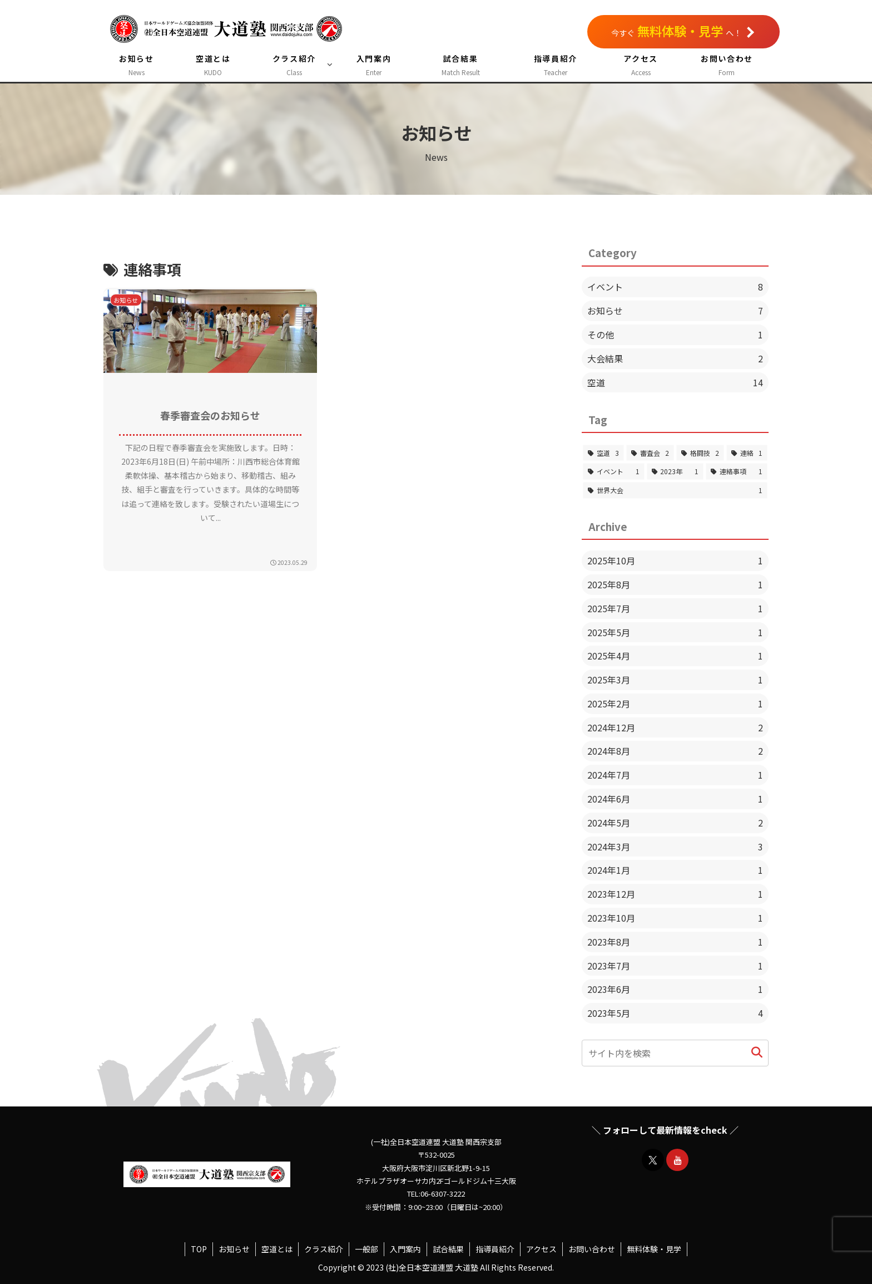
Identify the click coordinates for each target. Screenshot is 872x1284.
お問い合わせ (591, 1249)
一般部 (366, 1249)
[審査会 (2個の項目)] (650, 453)
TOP (199, 1249)
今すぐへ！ (682, 31)
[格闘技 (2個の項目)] (700, 453)
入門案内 (405, 1249)
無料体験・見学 (654, 1249)
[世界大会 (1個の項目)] (675, 490)
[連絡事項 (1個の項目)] (736, 471)
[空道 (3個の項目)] (603, 453)
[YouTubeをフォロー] (677, 1160)
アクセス (541, 1249)
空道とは (277, 1249)
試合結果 (448, 1249)
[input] (675, 1053)
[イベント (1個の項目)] (614, 471)
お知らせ (234, 1249)
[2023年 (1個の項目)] (675, 471)
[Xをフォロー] (653, 1160)
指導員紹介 (494, 1249)
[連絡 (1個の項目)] (746, 453)
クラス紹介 (323, 1249)
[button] (757, 1052)
